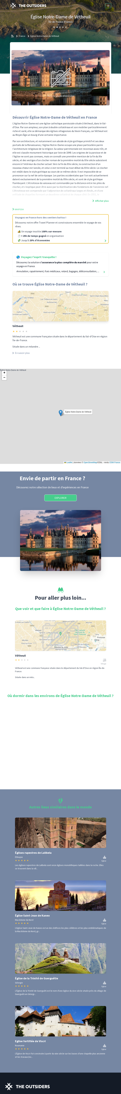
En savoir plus (21, 352)
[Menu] (108, 5)
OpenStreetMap (90, 462)
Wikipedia (18, 209)
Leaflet (68, 462)
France (22, 36)
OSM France (114, 462)
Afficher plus (101, 200)
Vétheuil (17, 326)
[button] (61, 413)
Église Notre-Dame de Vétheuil (44, 36)
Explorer (60, 497)
